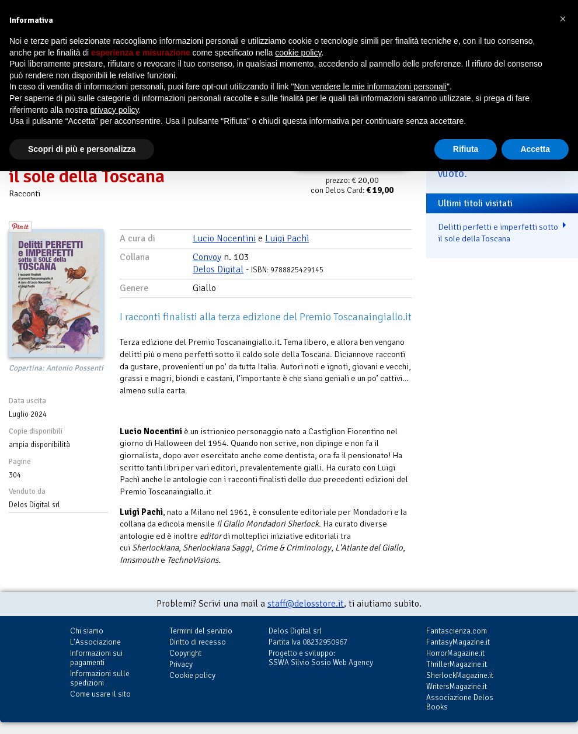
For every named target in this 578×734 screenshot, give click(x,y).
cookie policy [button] (298, 52)
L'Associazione (95, 642)
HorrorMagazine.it (455, 653)
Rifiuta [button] (466, 149)
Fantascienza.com (456, 631)
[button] (562, 18)
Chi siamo (86, 631)
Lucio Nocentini (224, 238)
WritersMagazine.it (456, 686)
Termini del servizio (200, 631)
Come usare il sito (100, 694)
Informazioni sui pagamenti (96, 657)
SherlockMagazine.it (459, 675)
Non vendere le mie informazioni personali (370, 86)
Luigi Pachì (287, 238)
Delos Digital (218, 269)
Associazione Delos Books (459, 702)
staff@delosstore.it (305, 604)
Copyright (185, 653)
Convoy (207, 257)
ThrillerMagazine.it (456, 664)
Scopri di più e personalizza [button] (81, 149)
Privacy (181, 664)
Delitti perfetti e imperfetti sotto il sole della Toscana (498, 232)
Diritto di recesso (197, 642)
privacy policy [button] (114, 110)
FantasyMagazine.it (458, 642)
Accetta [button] (535, 149)
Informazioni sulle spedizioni (100, 678)
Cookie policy (192, 675)
